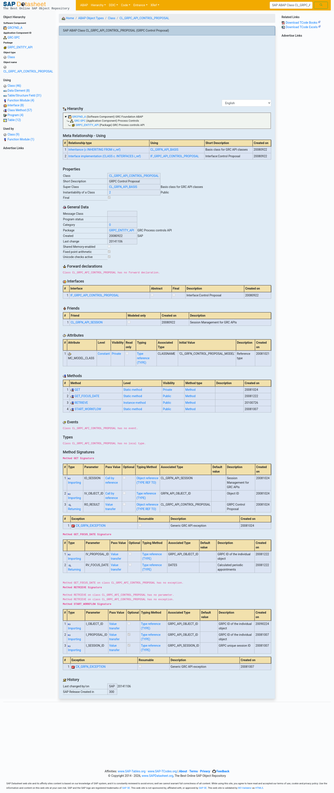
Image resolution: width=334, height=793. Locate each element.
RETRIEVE (81, 402)
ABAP (84, 5)
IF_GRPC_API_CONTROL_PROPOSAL (174, 156)
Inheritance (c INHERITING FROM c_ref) (94, 149)
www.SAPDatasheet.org (157, 775)
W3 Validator (245, 788)
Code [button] (124, 5)
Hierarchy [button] (97, 5)
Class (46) (14, 85)
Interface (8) (15, 105)
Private (116, 353)
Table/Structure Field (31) (24, 95)
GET (77, 389)
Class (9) (13, 134)
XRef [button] (154, 5)
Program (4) (15, 115)
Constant (104, 353)
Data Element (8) (18, 90)
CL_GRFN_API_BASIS (164, 149)
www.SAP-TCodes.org (162, 771)
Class (11, 57)
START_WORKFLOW (88, 409)
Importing (74, 482)
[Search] (291, 5)
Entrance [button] (139, 5)
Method (190, 389)
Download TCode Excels (303, 27)
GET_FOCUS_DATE (87, 396)
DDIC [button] (112, 5)
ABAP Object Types (91, 18)
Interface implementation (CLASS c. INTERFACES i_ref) (104, 156)
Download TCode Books (303, 22)
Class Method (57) (19, 110)
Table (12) (14, 120)
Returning (74, 509)
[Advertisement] (27, 215)
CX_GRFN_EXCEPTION (91, 525)
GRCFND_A (14, 27)
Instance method (134, 402)
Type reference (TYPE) (143, 358)
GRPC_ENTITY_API (19, 47)
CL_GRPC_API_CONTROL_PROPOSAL (28, 71)
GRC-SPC (13, 37)
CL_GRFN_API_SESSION (87, 322)
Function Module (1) (20, 139)
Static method (132, 389)
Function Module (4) (20, 100)
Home (68, 18)
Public (167, 396)
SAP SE (126, 788)
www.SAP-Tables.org (131, 771)
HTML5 (259, 788)
